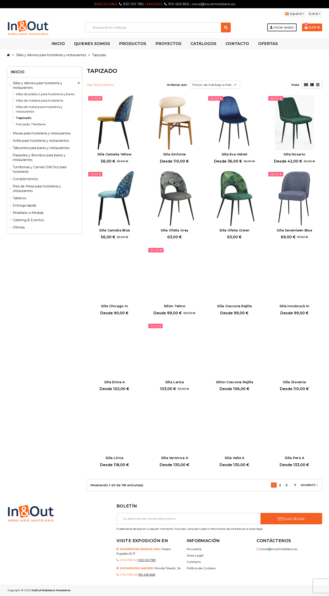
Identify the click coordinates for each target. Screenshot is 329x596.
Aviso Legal (195, 555)
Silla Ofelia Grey (174, 230)
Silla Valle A (234, 458)
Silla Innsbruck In (294, 306)
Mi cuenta (194, 549)
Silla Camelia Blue (114, 230)
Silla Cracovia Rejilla (234, 306)
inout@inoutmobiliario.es (213, 4)
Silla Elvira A (114, 382)
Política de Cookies (201, 568)
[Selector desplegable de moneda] (314, 13)
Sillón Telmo (174, 306)
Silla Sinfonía (174, 154)
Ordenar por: (177, 85)
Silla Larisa (174, 382)
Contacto (194, 562)
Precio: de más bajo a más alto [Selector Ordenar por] (215, 85)
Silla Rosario (294, 154)
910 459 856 (178, 4)
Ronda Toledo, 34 (168, 568)
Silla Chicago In (114, 306)
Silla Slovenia (294, 382)
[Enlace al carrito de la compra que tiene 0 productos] (312, 27)
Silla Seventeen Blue (294, 230)
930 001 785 (133, 4)
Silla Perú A (294, 458)
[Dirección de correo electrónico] (188, 518)
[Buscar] (158, 27)
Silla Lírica (114, 458)
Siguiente (309, 485)
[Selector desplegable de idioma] (294, 13)
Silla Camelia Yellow (114, 154)
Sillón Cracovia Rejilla (234, 382)
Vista (295, 85)
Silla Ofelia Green (234, 230)
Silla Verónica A (174, 458)
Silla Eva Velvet (234, 154)
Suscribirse (291, 518)
